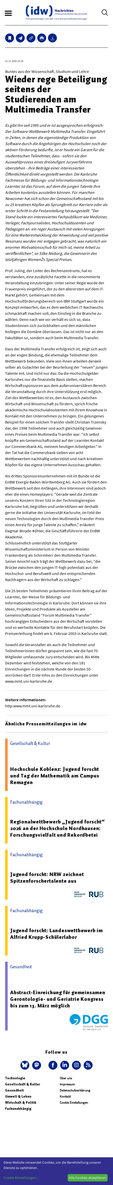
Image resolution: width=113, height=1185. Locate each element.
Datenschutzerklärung (75, 1090)
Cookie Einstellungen (74, 1102)
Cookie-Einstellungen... (21, 1177)
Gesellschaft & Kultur (22, 1084)
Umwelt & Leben (18, 1096)
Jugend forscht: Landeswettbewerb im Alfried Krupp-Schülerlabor (56, 934)
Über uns (66, 1078)
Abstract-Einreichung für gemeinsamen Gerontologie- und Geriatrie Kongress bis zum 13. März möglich (57, 999)
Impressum (67, 1084)
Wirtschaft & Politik (20, 1102)
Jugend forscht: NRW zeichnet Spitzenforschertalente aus (47, 877)
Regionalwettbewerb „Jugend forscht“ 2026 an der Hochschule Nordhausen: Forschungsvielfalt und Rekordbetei (57, 828)
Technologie (15, 1078)
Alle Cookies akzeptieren (87, 1177)
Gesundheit (14, 1090)
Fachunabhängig (18, 1108)
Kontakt (65, 1096)
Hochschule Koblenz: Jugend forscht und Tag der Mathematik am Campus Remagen (54, 775)
